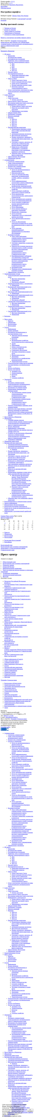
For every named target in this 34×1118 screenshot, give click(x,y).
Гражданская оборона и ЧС (12, 696)
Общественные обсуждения (16, 156)
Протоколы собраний (18, 282)
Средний (28, 19)
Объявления (15, 280)
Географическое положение (16, 59)
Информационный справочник (13, 675)
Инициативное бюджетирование (14, 505)
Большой (3, 20)
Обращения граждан (14, 158)
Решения (10, 117)
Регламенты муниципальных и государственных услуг (17, 333)
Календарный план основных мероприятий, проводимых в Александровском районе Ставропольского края (17, 547)
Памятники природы (18, 77)
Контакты (7, 316)
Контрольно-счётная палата (12, 683)
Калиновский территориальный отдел (19, 287)
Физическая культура (18, 355)
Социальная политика (11, 691)
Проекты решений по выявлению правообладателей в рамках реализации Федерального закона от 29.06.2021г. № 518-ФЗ (20, 413)
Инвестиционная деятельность (13, 664)
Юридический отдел (18, 173)
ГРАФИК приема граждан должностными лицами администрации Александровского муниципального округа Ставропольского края (20, 422)
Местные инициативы (18, 278)
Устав (9, 381)
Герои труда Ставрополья (19, 83)
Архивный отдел (17, 205)
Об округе (7, 54)
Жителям (7, 677)
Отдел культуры (16, 213)
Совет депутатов (9, 95)
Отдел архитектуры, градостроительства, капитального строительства (22, 195)
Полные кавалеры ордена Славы (22, 85)
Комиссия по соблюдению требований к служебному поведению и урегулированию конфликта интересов (21, 149)
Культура (14, 339)
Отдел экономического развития (21, 199)
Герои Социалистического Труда (22, 82)
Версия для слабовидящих (21, 42)
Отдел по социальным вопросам (21, 200)
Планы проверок (13, 330)
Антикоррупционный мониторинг (18, 446)
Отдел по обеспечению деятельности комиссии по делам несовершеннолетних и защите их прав (22, 224)
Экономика (15, 356)
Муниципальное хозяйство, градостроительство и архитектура (22, 341)
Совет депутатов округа (11, 661)
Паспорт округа (13, 72)
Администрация (9, 160)
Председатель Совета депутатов (18, 101)
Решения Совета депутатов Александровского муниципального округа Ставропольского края (20, 489)
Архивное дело (16, 371)
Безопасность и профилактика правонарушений (21, 359)
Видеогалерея (12, 324)
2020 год (14, 119)
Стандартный (21, 19)
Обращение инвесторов (11, 441)
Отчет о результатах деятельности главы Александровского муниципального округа (20, 91)
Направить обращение (7, 51)
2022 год (14, 122)
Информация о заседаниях (20, 111)
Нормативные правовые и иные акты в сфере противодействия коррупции (21, 130)
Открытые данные (10, 672)
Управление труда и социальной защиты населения (21, 216)
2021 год (14, 121)
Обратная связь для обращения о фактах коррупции (22, 154)
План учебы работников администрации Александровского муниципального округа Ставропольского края (22, 239)
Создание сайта (5, 727)
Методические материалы (20, 135)
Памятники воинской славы (20, 75)
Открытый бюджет (10, 674)
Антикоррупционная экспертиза (21, 134)
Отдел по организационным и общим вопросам (21, 170)
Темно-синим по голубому (12, 31)
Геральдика (11, 56)
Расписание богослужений (12, 540)
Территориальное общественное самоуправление (14, 703)
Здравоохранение (17, 373)
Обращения (8, 418)
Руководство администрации (17, 166)
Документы (7, 379)
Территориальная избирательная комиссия (17, 701)
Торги (6, 707)
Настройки (4, 6)
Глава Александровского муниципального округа (15, 164)
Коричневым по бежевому (12, 33)
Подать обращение (13, 426)
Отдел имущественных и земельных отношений (19, 209)
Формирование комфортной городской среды (18, 699)
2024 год (14, 69)
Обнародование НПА (14, 112)
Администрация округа (11, 662)
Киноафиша (8, 542)
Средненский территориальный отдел (19, 311)
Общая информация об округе (13, 659)
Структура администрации (16, 161)
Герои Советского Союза (19, 80)
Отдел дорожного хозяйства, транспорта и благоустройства (21, 191)
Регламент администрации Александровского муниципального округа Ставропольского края (19, 384)
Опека (13, 376)
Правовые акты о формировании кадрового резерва (22, 269)
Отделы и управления (14, 168)
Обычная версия (6, 8)
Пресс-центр (8, 319)
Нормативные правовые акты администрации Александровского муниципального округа (22, 495)
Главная (3, 516)
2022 (13, 65)
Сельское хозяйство (18, 348)
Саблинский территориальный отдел (19, 301)
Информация (12, 329)
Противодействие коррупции (17, 127)
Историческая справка (15, 57)
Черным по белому (10, 28)
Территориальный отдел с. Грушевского (20, 283)
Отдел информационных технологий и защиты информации (22, 181)
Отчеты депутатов (17, 99)
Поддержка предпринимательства (14, 686)
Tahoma (14, 15)
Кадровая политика (14, 235)
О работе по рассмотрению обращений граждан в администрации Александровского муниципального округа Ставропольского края (20, 435)
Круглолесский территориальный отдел (20, 291)
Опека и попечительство (19, 347)
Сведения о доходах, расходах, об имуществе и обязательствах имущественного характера (22, 143)
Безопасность (8, 698)
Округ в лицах (12, 78)
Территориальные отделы (12, 274)
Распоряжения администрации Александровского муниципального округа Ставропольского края (21, 401)
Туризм (6, 693)
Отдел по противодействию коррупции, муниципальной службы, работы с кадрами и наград (20, 177)
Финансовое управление (19, 212)
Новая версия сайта (7, 42)
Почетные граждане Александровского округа (19, 87)
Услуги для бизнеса (14, 368)
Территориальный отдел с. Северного (19, 306)
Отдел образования (17, 207)
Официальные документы (16, 272)
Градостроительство (10, 690)
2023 (13, 67)
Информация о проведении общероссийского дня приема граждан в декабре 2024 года (20, 429)
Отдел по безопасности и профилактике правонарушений (21, 185)
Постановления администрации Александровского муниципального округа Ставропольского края (21, 395)
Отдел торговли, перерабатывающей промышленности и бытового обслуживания (21, 230)
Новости (10, 96)
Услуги (6, 327)
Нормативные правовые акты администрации (17, 390)
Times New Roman (22, 15)
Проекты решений (13, 116)
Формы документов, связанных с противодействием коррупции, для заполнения (22, 138)
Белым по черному (10, 29)
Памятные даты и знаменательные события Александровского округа (18, 61)
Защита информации (10, 503)
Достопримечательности (15, 73)
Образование (16, 345)
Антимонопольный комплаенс (13, 669)
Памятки (14, 449)
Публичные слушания (14, 114)
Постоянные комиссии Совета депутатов (20, 103)
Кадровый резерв (17, 267)
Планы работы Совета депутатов (22, 106)
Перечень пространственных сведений (20, 408)
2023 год (14, 124)
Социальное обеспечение (19, 350)
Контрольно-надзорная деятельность (15, 506)
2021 (13, 64)
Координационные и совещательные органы (18, 501)
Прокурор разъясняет (10, 694)
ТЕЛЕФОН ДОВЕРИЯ (15, 439)
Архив (14, 343)
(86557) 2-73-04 (8, 715)
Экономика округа (10, 688)
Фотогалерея (12, 325)
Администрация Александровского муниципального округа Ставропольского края (17, 44)
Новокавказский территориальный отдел (20, 295)
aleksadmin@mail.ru (11, 717)
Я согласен (30, 1110)
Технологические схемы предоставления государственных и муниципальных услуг (20, 364)
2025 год (14, 70)
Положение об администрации (17, 387)
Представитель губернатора (12, 417)
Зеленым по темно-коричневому (14, 34)
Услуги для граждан (14, 369)
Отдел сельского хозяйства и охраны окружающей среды (20, 203)
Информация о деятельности (17, 104)
